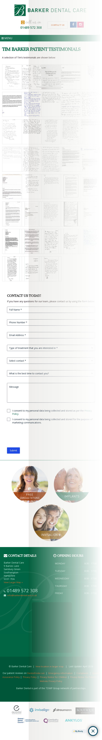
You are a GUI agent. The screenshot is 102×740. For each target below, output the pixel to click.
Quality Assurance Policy (15, 677)
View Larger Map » (13, 582)
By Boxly (78, 731)
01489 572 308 (22, 590)
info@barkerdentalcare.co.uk (21, 595)
